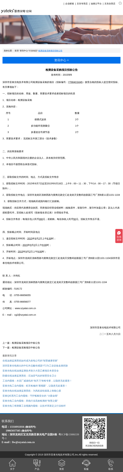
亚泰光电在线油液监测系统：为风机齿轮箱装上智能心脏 (32, 390)
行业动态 (33, 51)
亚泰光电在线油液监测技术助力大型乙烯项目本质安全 (31, 370)
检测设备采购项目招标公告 (50, 51)
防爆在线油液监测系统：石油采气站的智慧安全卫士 (29, 375)
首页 (17, 51)
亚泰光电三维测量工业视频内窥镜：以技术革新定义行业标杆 (34, 405)
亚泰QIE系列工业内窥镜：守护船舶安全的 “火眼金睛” (30, 395)
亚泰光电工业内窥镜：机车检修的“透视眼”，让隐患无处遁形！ (35, 385)
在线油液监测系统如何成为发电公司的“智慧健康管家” (30, 360)
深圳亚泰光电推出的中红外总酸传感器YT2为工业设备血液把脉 (35, 365)
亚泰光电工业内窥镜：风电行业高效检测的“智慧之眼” (30, 400)
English (109, 11)
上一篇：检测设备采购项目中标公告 (21, 343)
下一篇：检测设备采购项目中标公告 (21, 347)
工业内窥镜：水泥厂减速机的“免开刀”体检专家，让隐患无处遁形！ (37, 380)
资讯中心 (24, 51)
